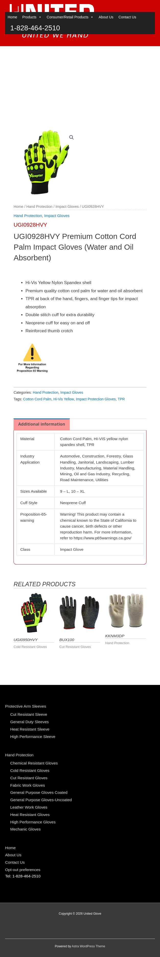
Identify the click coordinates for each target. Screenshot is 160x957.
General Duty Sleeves (29, 722)
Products (31, 51)
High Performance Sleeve (32, 736)
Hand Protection (39, 207)
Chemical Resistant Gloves (34, 763)
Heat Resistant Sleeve (29, 729)
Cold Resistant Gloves (29, 770)
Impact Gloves (67, 207)
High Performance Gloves (32, 822)
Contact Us (127, 51)
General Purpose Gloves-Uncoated (41, 800)
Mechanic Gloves (25, 829)
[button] (71, 137)
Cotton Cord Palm (37, 399)
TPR (121, 399)
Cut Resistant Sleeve (28, 714)
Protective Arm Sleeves (25, 706)
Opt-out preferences (22, 869)
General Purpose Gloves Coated (38, 792)
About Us (106, 51)
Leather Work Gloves (28, 807)
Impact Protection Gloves (96, 399)
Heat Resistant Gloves (30, 814)
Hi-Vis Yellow (63, 399)
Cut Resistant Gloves (29, 778)
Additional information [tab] (41, 424)
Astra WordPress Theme (88, 946)
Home (12, 51)
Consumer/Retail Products (70, 51)
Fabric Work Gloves (27, 785)
